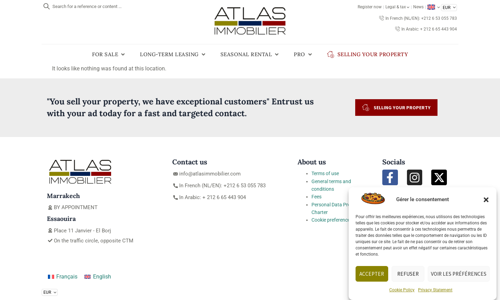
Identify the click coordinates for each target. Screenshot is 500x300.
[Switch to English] (97, 277)
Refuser (408, 274)
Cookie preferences (331, 220)
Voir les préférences (459, 274)
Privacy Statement (435, 290)
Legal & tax (397, 7)
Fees (316, 196)
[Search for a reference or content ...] (46, 6)
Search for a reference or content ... (87, 6)
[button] (486, 199)
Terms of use (325, 173)
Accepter (372, 274)
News (418, 7)
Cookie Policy (402, 290)
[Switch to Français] (62, 277)
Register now (370, 7)
